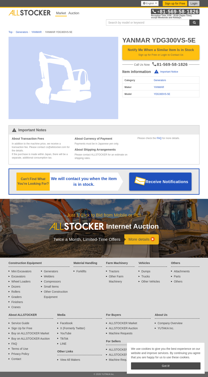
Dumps (145, 271)
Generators (160, 80)
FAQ (159, 138)
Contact (16, 359)
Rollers (15, 291)
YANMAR (159, 87)
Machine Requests (120, 333)
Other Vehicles (150, 281)
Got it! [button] (166, 365)
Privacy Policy (20, 353)
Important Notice (169, 71)
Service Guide (20, 323)
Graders (16, 297)
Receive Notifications (166, 181)
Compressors (52, 281)
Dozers (15, 286)
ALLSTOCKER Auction (123, 328)
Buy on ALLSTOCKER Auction (30, 338)
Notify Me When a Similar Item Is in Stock (161, 52)
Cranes (16, 307)
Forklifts (81, 271)
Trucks (145, 276)
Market (61, 13)
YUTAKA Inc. (166, 328)
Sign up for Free (175, 3)
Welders (49, 276)
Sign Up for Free (21, 328)
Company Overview (170, 323)
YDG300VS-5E (162, 94)
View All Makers (70, 359)
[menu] (150, 3)
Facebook (66, 323)
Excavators (18, 276)
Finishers (17, 302)
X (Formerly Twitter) (72, 328)
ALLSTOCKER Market (123, 323)
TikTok (64, 338)
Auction (73, 13)
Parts (177, 276)
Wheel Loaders (20, 281)
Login (194, 3)
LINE (63, 343)
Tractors (114, 271)
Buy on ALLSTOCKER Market (30, 333)
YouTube (65, 333)
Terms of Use (19, 348)
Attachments (182, 271)
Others (178, 281)
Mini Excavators (21, 271)
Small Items (51, 286)
